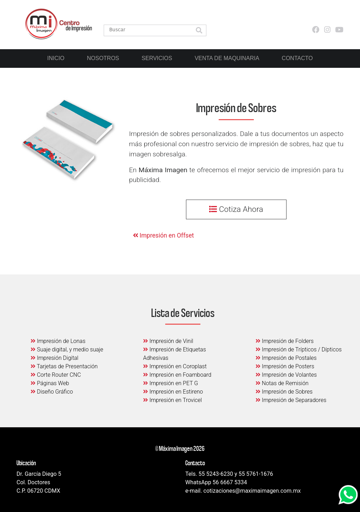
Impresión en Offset (163, 235)
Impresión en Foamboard (177, 374)
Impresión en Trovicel (172, 400)
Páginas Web (50, 383)
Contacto (297, 58)
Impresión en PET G (170, 383)
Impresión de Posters (285, 366)
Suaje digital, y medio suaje (67, 349)
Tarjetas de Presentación (64, 366)
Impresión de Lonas (58, 341)
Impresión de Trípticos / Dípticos (299, 349)
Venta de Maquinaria (227, 58)
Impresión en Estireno (173, 391)
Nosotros (103, 58)
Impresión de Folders (285, 341)
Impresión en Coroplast (175, 366)
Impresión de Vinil (168, 341)
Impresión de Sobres (284, 391)
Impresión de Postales (286, 358)
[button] (199, 31)
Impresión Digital (54, 358)
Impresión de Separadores (291, 400)
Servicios (157, 58)
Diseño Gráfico (52, 391)
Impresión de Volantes (286, 374)
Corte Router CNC (56, 374)
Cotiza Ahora (236, 209)
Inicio (55, 58)
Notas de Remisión (282, 383)
